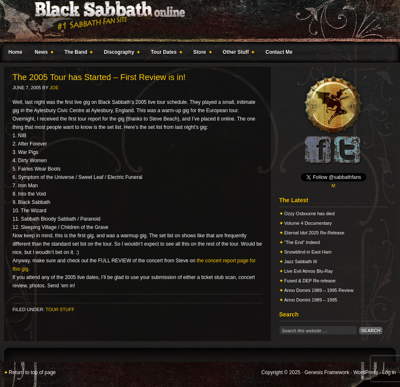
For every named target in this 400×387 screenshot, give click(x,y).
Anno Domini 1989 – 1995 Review (318, 290)
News (42, 53)
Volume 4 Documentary (308, 223)
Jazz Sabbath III (300, 261)
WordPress (365, 372)
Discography (120, 53)
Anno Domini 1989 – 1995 (310, 299)
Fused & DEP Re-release (309, 280)
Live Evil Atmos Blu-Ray (308, 271)
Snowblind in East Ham (308, 251)
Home (15, 52)
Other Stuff (237, 53)
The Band (77, 53)
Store (200, 53)
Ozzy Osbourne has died (309, 213)
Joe (54, 87)
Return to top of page (32, 372)
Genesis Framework (327, 372)
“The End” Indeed (302, 242)
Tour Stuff (59, 309)
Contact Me (278, 52)
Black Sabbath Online (196, 21)
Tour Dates (165, 53)
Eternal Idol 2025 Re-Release (314, 232)
